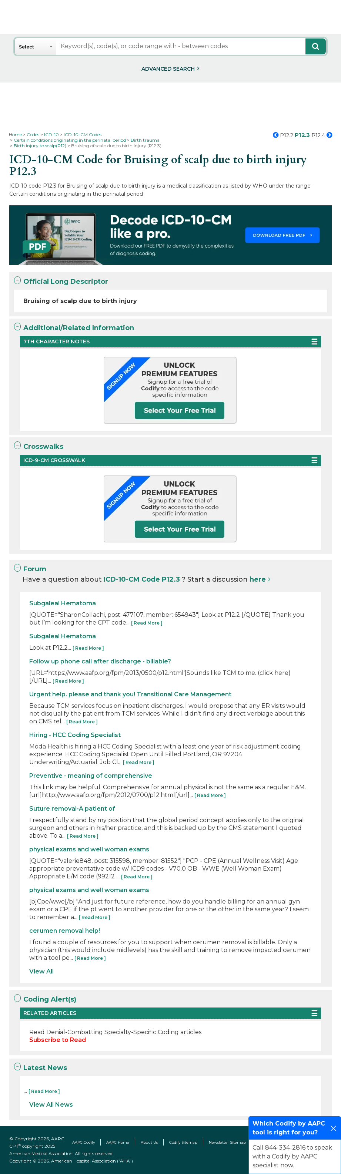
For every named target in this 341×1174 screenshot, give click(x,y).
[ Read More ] (147, 623)
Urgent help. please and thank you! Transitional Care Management (130, 694)
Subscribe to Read (57, 1039)
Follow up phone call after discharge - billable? (100, 661)
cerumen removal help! (64, 930)
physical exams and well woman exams (89, 849)
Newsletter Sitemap (227, 1142)
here (258, 579)
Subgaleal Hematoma (62, 603)
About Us (149, 1142)
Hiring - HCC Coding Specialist (75, 735)
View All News (51, 1104)
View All (41, 971)
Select (26, 47)
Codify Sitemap (183, 1142)
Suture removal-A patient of (72, 808)
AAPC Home (117, 1142)
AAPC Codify (83, 1142)
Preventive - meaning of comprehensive (90, 775)
